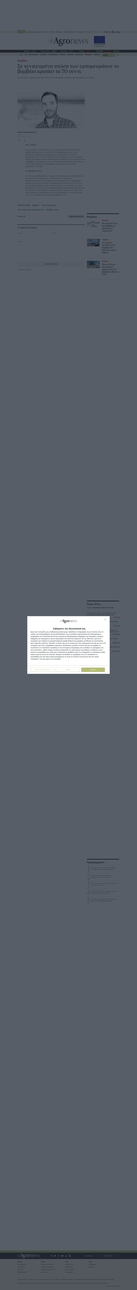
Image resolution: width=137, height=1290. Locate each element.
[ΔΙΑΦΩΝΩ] (106, 620)
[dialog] (68, 645)
